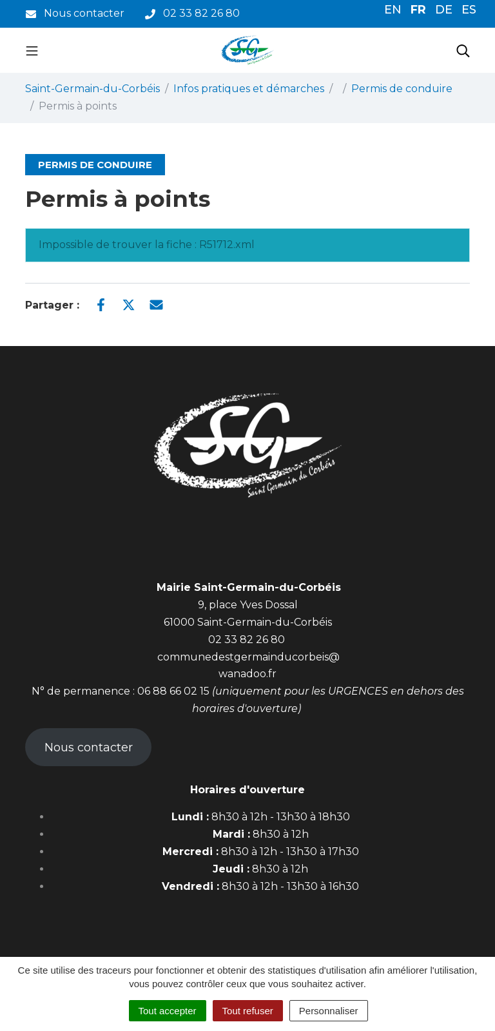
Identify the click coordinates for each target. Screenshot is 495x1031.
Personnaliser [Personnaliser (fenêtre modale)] (328, 1010)
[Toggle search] (463, 50)
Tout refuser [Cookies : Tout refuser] (247, 1010)
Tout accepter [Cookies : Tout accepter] (168, 1010)
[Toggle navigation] (31, 50)
